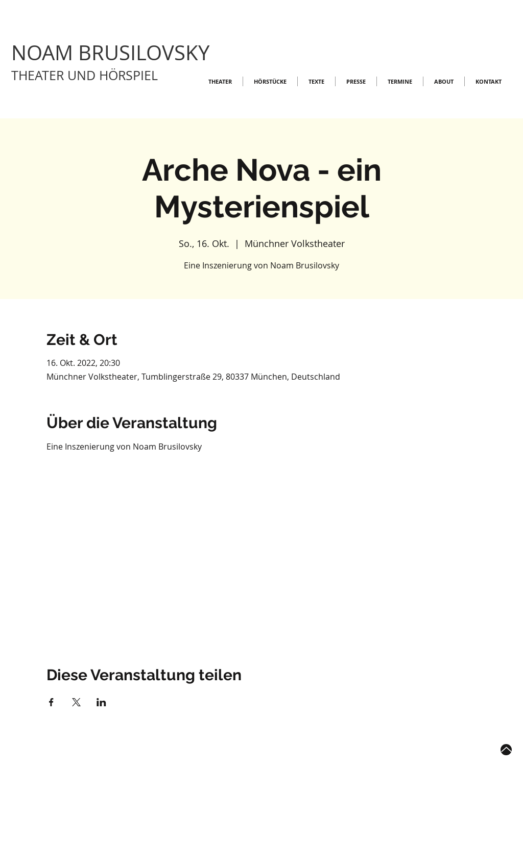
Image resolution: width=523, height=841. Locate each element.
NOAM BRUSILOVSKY (110, 52)
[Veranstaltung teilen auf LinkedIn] (101, 702)
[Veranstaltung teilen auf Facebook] (51, 702)
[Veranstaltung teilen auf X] (76, 702)
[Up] (506, 749)
